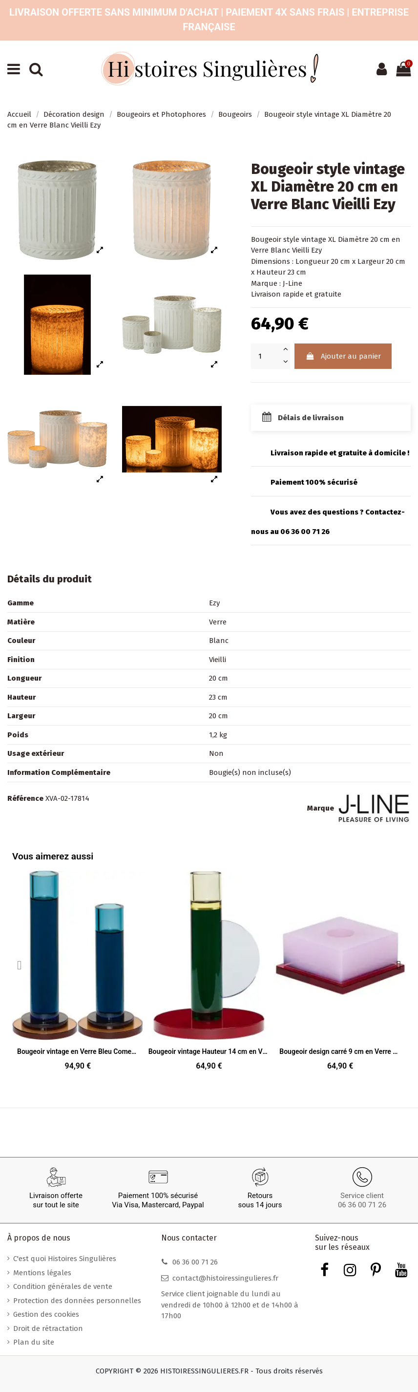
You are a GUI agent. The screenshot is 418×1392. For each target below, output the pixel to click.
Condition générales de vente (62, 1286)
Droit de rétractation (48, 1328)
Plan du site (33, 1342)
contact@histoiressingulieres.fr (225, 1278)
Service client (362, 1195)
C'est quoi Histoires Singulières (64, 1258)
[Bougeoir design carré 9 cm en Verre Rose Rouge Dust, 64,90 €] (340, 974)
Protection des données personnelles (77, 1300)
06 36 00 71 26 (362, 1204)
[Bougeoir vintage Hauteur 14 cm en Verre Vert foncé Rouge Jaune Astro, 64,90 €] (209, 974)
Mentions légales (42, 1272)
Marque (320, 808)
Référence (25, 798)
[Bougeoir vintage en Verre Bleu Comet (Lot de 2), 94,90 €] (78, 974)
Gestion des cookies (46, 1314)
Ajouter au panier (343, 356)
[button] (399, 965)
